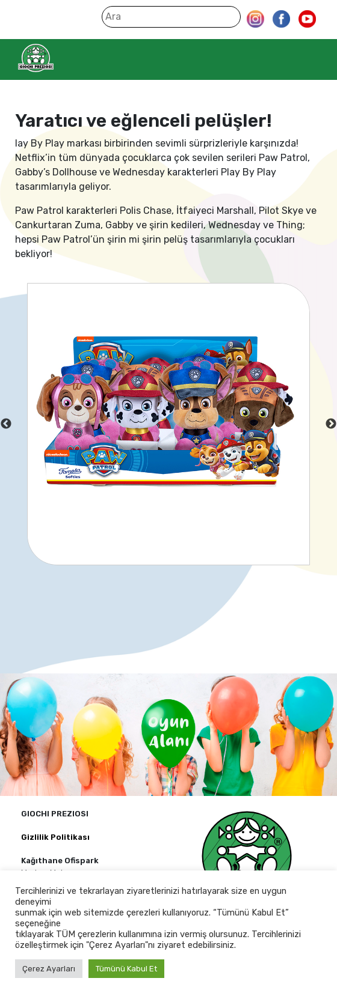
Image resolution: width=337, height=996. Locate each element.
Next (331, 424)
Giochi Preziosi (59, 58)
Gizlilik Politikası (55, 837)
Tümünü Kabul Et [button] (126, 968)
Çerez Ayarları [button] (48, 968)
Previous (6, 424)
